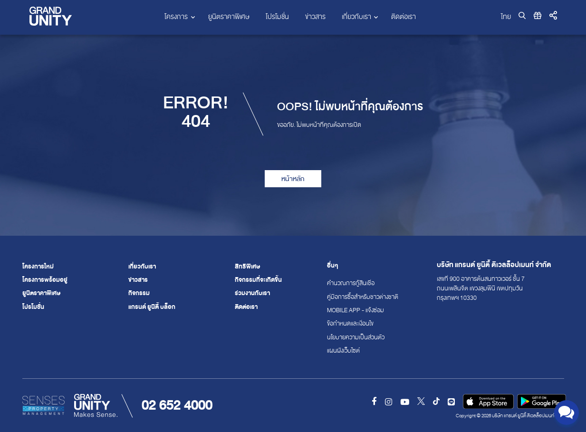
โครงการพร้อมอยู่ (44, 280)
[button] (553, 16)
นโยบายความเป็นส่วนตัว (349, 337)
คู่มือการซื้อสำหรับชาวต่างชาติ (349, 297)
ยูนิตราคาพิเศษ (229, 16)
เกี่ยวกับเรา (142, 266)
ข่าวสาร (315, 16)
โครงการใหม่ (38, 266)
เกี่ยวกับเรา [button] (356, 16)
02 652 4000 (177, 405)
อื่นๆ (332, 266)
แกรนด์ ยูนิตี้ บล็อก (151, 307)
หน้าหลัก (293, 178)
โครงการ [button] (176, 16)
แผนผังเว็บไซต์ (343, 350)
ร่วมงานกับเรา (252, 293)
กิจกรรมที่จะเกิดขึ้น (258, 280)
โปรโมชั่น (277, 16)
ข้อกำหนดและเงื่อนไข (349, 323)
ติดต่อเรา (403, 16)
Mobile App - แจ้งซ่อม (349, 310)
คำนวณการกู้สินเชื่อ (349, 283)
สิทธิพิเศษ (247, 266)
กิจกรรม (139, 293)
